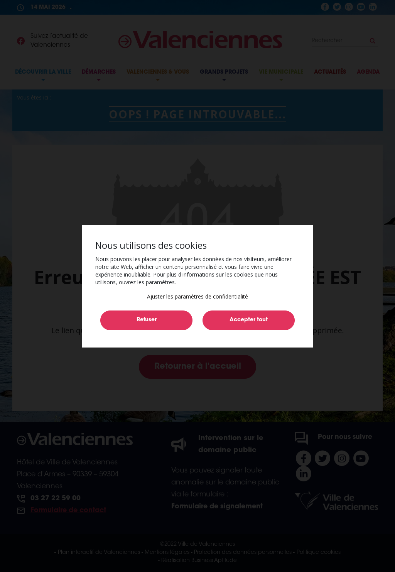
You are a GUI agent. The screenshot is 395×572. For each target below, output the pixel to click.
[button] (197, 296)
